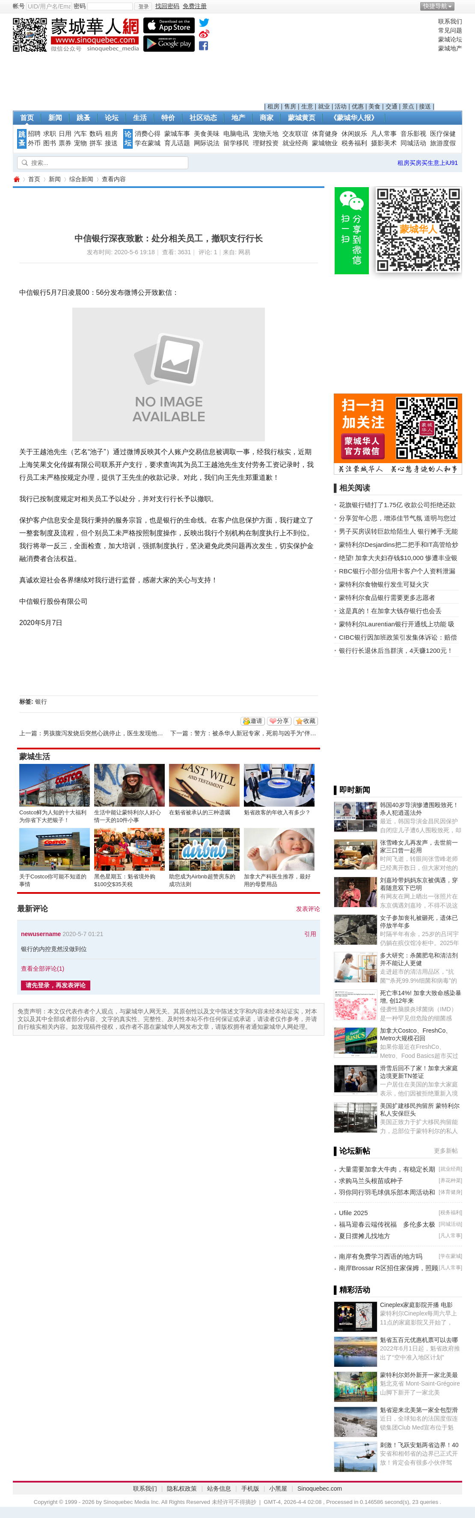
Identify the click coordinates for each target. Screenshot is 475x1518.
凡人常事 (384, 133)
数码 (95, 133)
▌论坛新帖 (352, 1151)
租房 (273, 106)
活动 (341, 106)
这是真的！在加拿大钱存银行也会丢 (390, 610)
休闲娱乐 (354, 133)
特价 (168, 117)
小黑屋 (278, 1488)
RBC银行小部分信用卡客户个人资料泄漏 (397, 571)
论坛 (112, 117)
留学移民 (236, 143)
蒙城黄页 (301, 117)
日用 (65, 133)
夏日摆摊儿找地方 (364, 1235)
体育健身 (325, 133)
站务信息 (219, 1488)
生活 (140, 117)
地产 (238, 117)
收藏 (309, 720)
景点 (408, 106)
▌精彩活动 (352, 1290)
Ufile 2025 (353, 1212)
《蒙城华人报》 (354, 117)
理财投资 (266, 143)
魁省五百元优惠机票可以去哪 (419, 1339)
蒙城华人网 (16, 179)
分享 (283, 720)
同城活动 (413, 143)
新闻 (55, 117)
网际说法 (207, 143)
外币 (34, 143)
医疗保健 (443, 133)
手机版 (250, 1488)
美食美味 (207, 133)
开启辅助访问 (460, 6)
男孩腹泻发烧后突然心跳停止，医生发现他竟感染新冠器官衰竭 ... (130, 733)
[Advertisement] (349, 60)
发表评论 (308, 908)
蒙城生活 (34, 756)
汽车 (80, 133)
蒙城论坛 (450, 39)
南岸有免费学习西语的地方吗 (380, 1256)
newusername (41, 934)
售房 (290, 106)
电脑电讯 (236, 133)
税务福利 (354, 143)
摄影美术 (384, 143)
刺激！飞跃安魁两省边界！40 (419, 1445)
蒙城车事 (177, 133)
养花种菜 (450, 1180)
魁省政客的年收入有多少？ (277, 812)
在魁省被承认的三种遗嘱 (199, 812)
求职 (49, 133)
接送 (425, 106)
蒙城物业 (325, 143)
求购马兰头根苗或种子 (371, 1180)
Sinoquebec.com (319, 1488)
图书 (49, 143)
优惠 (358, 106)
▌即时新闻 (352, 790)
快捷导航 (435, 6)
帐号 (19, 6)
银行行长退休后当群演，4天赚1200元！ (396, 650)
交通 (392, 106)
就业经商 (295, 143)
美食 (374, 106)
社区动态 (203, 117)
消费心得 (147, 133)
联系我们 (450, 21)
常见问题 (450, 30)
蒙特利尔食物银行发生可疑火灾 (384, 584)
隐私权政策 (182, 1488)
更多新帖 (446, 1150)
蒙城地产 (450, 48)
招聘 (34, 133)
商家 (266, 117)
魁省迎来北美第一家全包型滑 (419, 1409)
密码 (80, 6)
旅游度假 (443, 143)
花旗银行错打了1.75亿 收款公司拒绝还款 (397, 504)
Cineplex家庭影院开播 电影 (416, 1304)
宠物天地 (266, 133)
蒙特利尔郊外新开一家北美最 (419, 1374)
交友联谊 (295, 133)
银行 (41, 701)
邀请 (256, 720)
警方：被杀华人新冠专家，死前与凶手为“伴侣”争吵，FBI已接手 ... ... (285, 733)
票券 (65, 143)
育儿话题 (177, 143)
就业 (324, 106)
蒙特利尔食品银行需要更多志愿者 (387, 597)
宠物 (80, 143)
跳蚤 (83, 117)
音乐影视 (413, 133)
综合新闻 (81, 179)
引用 (310, 934)
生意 (307, 106)
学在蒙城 (147, 143)
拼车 (95, 143)
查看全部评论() (42, 968)
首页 (27, 117)
